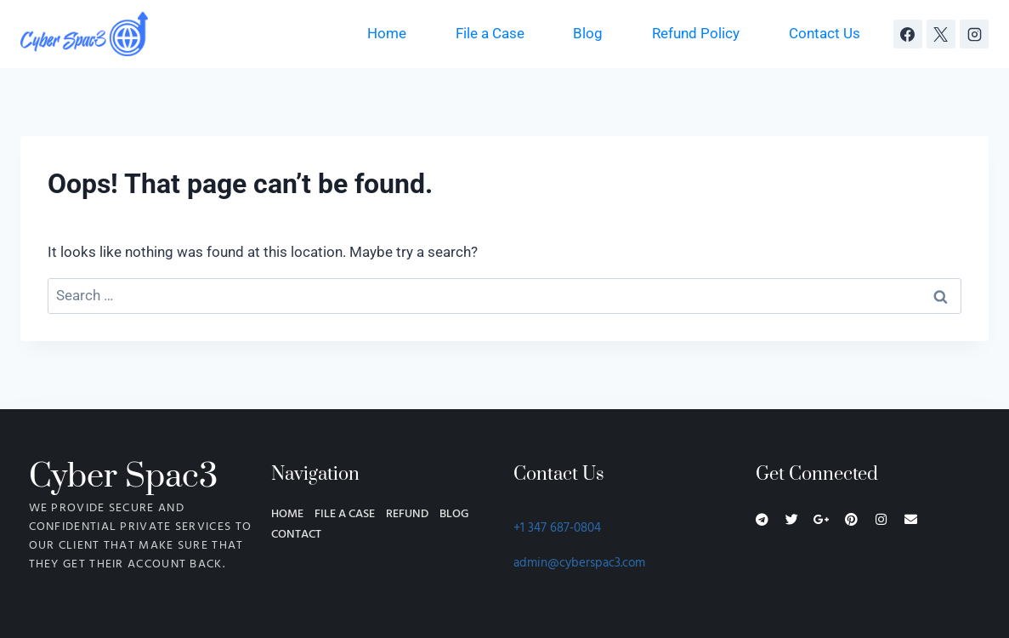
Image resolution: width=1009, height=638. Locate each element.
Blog (588, 33)
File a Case (490, 33)
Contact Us (824, 33)
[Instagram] (974, 34)
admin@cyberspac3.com (579, 563)
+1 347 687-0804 (557, 528)
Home (386, 33)
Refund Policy (696, 33)
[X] (941, 34)
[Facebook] (907, 34)
